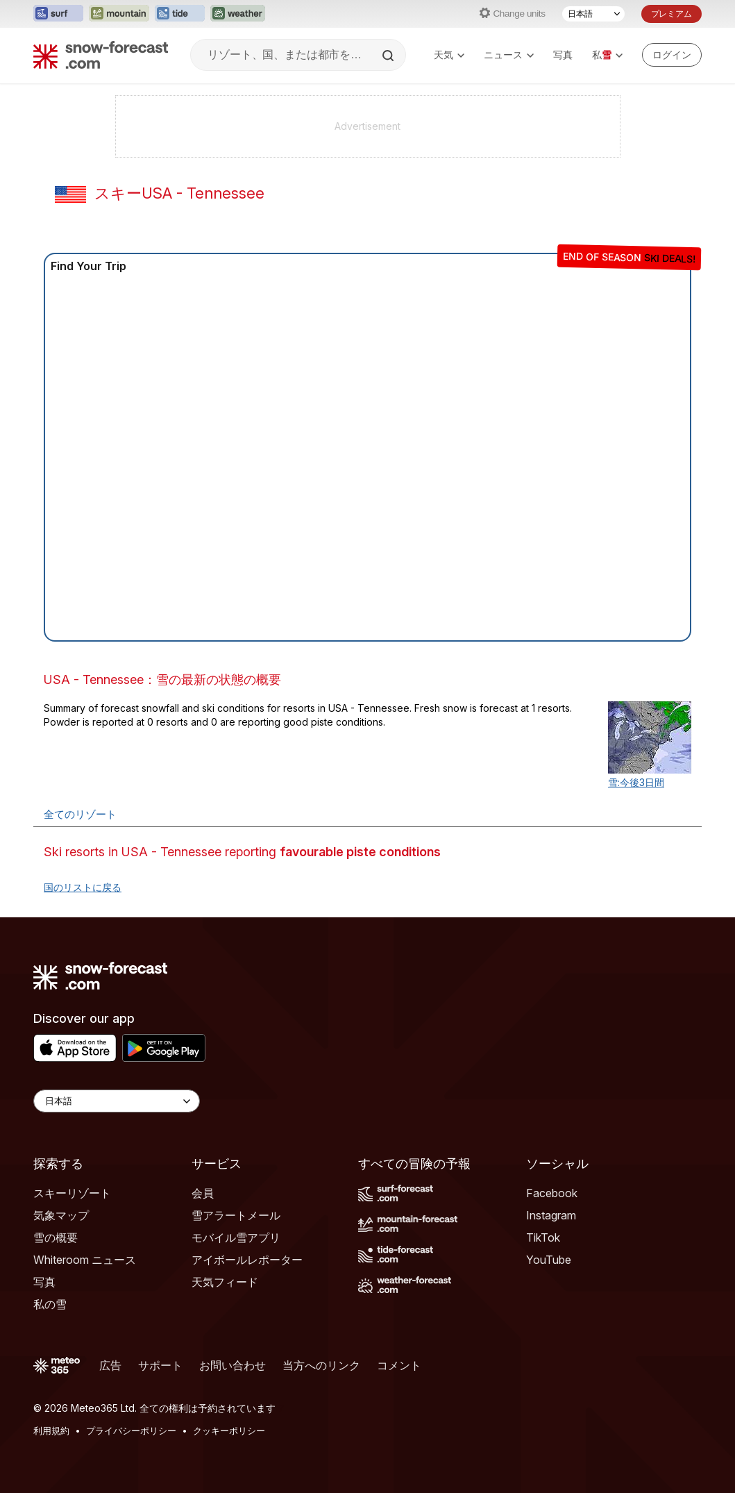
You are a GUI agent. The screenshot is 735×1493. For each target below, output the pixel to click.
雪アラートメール (236, 1215)
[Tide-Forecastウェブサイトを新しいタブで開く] (180, 14)
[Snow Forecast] (100, 55)
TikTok (543, 1237)
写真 (563, 54)
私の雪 (50, 1304)
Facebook (551, 1193)
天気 (449, 54)
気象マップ (61, 1215)
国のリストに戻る (82, 887)
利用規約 (51, 1430)
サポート (160, 1365)
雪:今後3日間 (636, 782)
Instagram (551, 1215)
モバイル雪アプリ (236, 1237)
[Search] (389, 56)
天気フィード (225, 1282)
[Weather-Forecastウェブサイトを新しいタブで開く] (237, 14)
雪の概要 (55, 1237)
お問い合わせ (232, 1365)
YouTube (548, 1260)
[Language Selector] (116, 1101)
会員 (203, 1193)
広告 (110, 1365)
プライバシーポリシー (131, 1430)
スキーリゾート (72, 1193)
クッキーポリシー (229, 1430)
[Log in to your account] (672, 55)
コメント (399, 1365)
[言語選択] (593, 14)
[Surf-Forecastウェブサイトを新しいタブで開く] (58, 14)
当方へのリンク (321, 1365)
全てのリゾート (80, 814)
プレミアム (671, 13)
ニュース (509, 54)
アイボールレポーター (247, 1260)
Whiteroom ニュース (84, 1260)
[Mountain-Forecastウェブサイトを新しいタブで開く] (119, 14)
